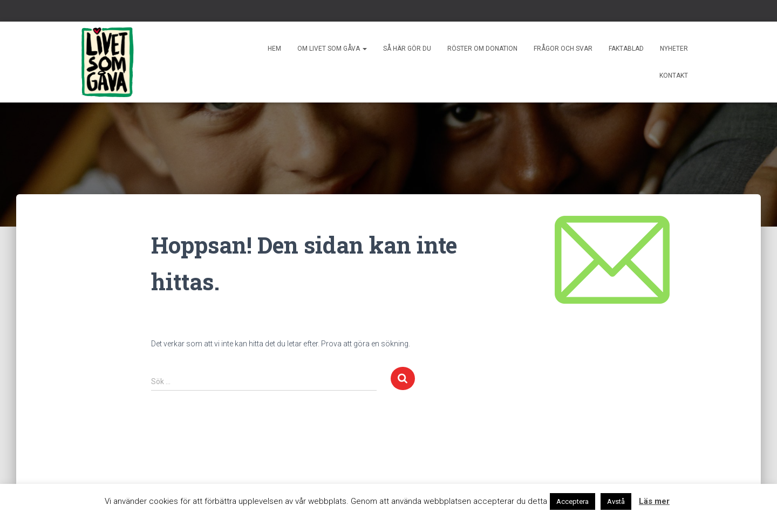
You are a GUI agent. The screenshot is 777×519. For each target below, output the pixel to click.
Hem (274, 48)
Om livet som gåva (332, 48)
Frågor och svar (563, 48)
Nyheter (674, 48)
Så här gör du (407, 48)
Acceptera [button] (572, 501)
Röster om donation (482, 48)
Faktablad (626, 48)
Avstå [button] (616, 501)
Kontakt (673, 75)
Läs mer (654, 501)
